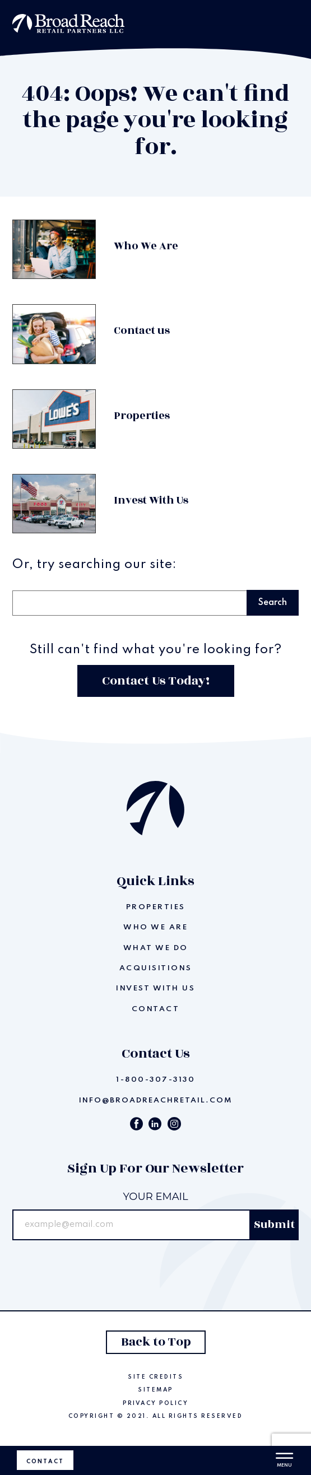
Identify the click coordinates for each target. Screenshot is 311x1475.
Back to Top (155, 1342)
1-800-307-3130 (155, 1079)
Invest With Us (155, 988)
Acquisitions (155, 968)
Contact (45, 1461)
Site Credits (155, 1377)
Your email (155, 1197)
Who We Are (155, 927)
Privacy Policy (155, 1403)
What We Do (155, 948)
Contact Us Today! (156, 681)
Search (30, 577)
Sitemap (155, 1390)
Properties (155, 907)
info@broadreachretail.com (156, 1100)
